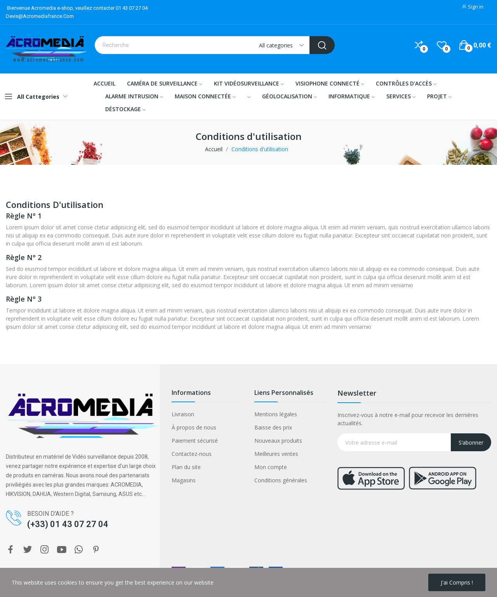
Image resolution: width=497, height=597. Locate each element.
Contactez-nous (192, 453)
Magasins (184, 480)
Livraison (183, 414)
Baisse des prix (273, 427)
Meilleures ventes (276, 453)
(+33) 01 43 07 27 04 (67, 524)
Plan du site (186, 467)
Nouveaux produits (278, 440)
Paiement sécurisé (195, 440)
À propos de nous (194, 427)
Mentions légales (275, 414)
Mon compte (270, 467)
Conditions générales (280, 480)
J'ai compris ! (457, 582)
